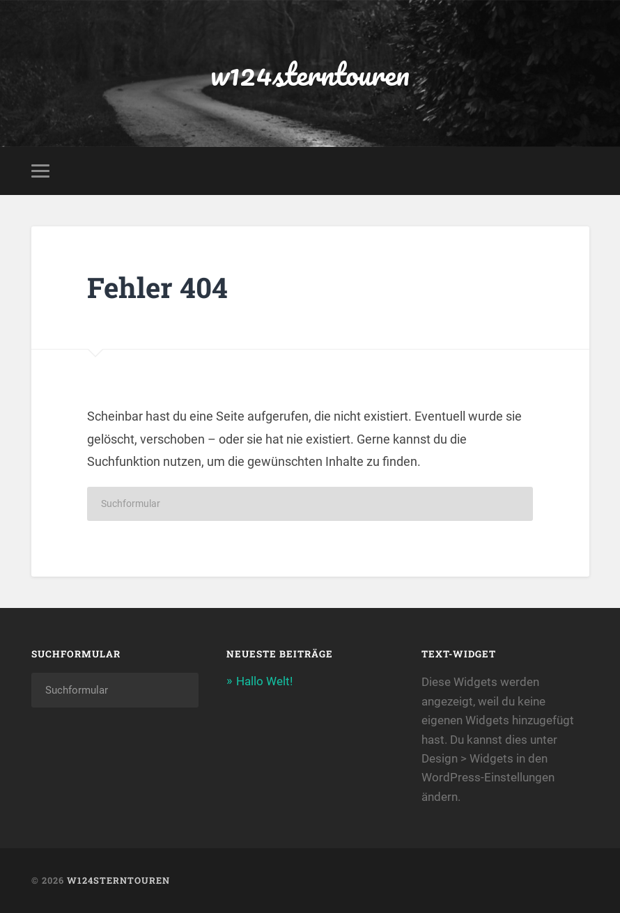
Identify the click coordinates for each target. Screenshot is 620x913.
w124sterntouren (310, 73)
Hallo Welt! (264, 681)
